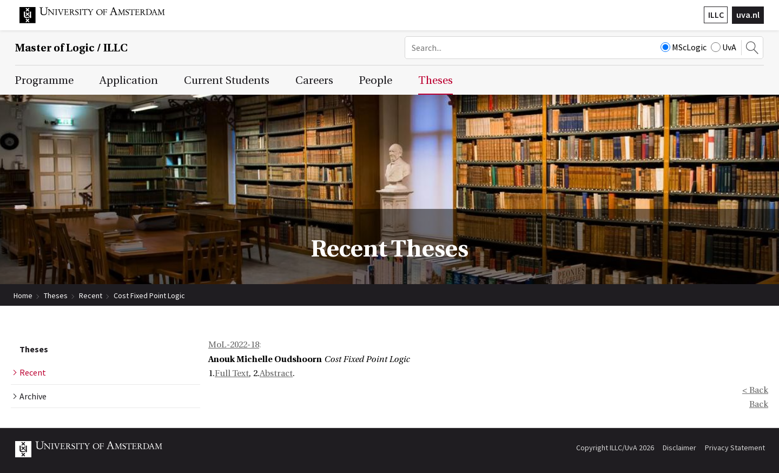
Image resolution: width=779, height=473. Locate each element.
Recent (90, 295)
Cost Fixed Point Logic (149, 295)
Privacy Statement (735, 447)
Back (758, 404)
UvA (723, 47)
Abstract (276, 373)
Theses (56, 295)
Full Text (232, 373)
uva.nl (748, 14)
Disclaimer (679, 447)
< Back (755, 390)
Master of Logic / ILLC (71, 48)
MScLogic (684, 47)
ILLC (716, 14)
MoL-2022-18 (233, 345)
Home (23, 295)
